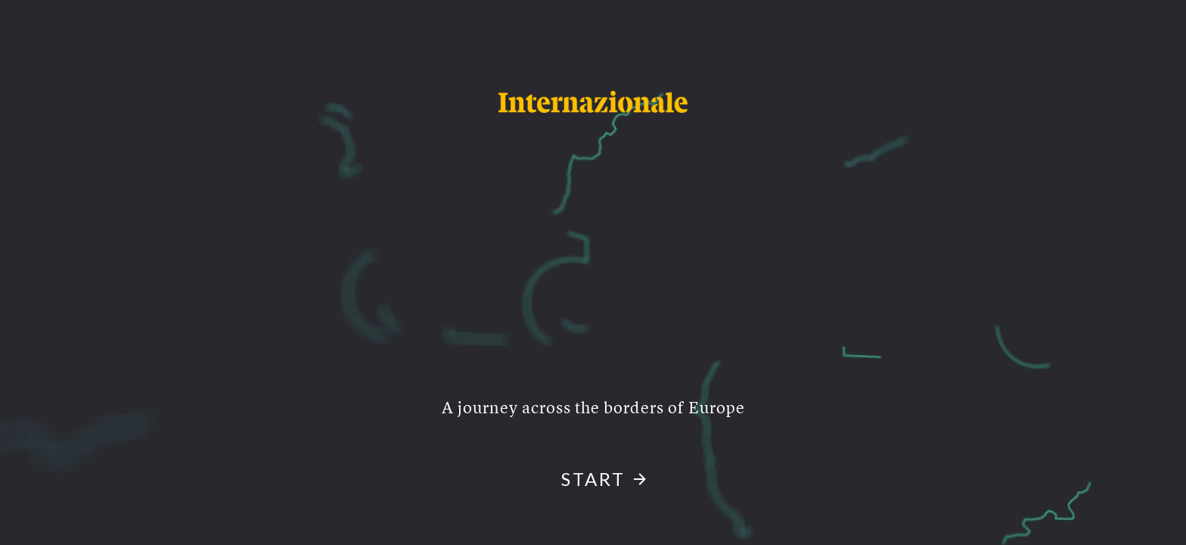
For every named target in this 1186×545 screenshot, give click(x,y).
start (593, 479)
